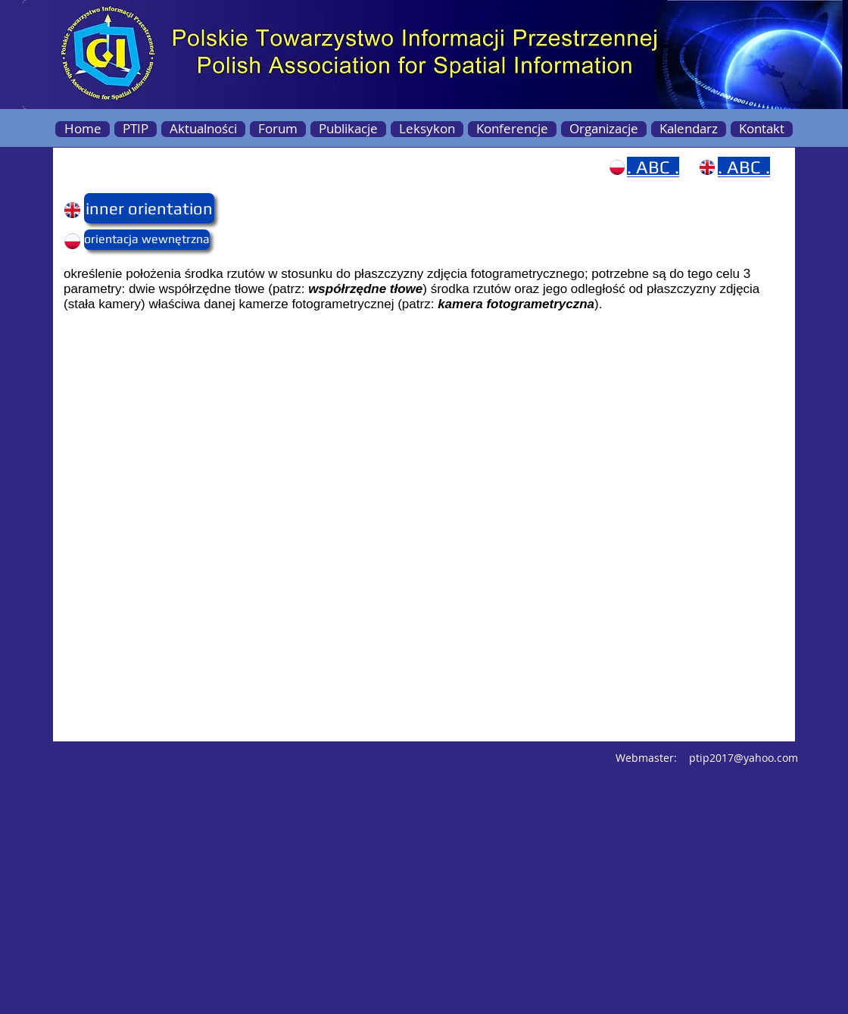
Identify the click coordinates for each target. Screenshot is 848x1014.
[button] (113, 208)
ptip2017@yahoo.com (743, 757)
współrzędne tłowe (365, 289)
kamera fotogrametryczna (516, 304)
